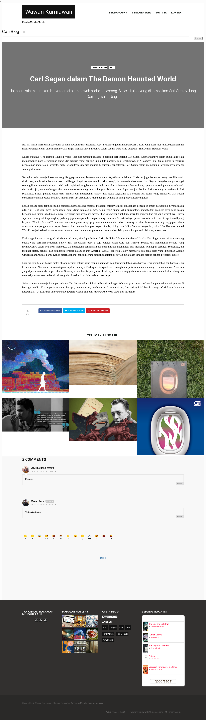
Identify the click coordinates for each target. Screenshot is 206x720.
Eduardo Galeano (156, 669)
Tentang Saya (141, 12)
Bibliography (118, 12)
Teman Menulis (175, 712)
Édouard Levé (155, 659)
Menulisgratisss (96, 703)
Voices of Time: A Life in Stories (163, 667)
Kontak (176, 12)
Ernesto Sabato (155, 648)
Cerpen (113, 628)
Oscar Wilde (155, 637)
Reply (179, 483)
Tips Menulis (122, 634)
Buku (105, 628)
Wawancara (108, 640)
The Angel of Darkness (159, 645)
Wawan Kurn (37, 501)
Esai (121, 628)
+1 (111, 67)
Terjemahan (108, 634)
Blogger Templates (61, 703)
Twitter (161, 12)
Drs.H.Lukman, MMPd (42, 467)
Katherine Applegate (157, 626)
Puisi (128, 628)
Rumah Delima (155, 635)
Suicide (152, 656)
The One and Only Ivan (159, 624)
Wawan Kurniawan (48, 11)
